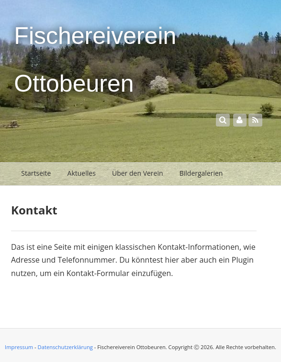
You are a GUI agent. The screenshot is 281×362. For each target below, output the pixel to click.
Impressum (19, 347)
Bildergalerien (201, 173)
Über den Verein (137, 173)
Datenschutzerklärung (65, 347)
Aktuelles (81, 173)
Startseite (36, 173)
